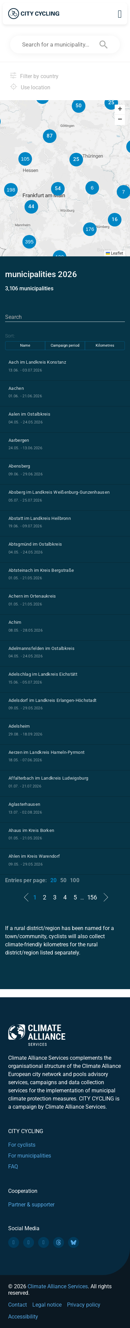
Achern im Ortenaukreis (32, 596)
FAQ (13, 1166)
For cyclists (21, 1145)
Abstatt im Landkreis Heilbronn (40, 518)
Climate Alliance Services (58, 1286)
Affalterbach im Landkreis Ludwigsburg (48, 778)
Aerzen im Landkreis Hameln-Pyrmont (46, 752)
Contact (17, 1305)
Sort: (10, 336)
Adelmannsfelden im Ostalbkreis (42, 648)
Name (25, 345)
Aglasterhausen (24, 804)
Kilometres (105, 345)
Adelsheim (19, 726)
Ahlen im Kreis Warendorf (34, 856)
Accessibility (23, 1316)
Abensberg (19, 466)
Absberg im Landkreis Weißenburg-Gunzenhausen (59, 492)
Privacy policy (83, 1305)
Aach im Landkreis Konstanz (37, 362)
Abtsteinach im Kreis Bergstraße (41, 570)
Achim (15, 622)
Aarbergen (19, 440)
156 (92, 897)
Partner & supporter (31, 1204)
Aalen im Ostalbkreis (29, 414)
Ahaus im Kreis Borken (31, 830)
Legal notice (47, 1305)
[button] (111, 103)
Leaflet (114, 253)
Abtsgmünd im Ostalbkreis (35, 544)
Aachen (16, 388)
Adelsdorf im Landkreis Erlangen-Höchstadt (52, 700)
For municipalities (29, 1155)
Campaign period (65, 345)
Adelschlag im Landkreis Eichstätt (43, 674)
